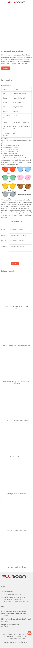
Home (5, 634)
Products (21, 634)
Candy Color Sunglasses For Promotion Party (16, 307)
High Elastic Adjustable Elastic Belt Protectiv (16, 619)
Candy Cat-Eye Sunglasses (16, 530)
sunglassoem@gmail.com (12, 594)
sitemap (22, 639)
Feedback (13, 639)
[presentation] (14, 256)
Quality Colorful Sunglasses (16, 494)
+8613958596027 (9, 592)
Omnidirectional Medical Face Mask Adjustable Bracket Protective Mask (13, 612)
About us (12, 634)
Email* (3, 230)
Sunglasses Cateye (16, 457)
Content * (4, 246)
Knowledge (9, 636)
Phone (3, 241)
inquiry (5, 68)
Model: (5, 89)
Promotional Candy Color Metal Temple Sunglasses (16, 383)
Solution (18, 636)
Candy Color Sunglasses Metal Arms (16, 420)
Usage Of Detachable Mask (10, 625)
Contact (26, 636)
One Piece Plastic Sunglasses (16, 567)
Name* (3, 235)
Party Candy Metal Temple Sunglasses (16, 345)
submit (14, 263)
